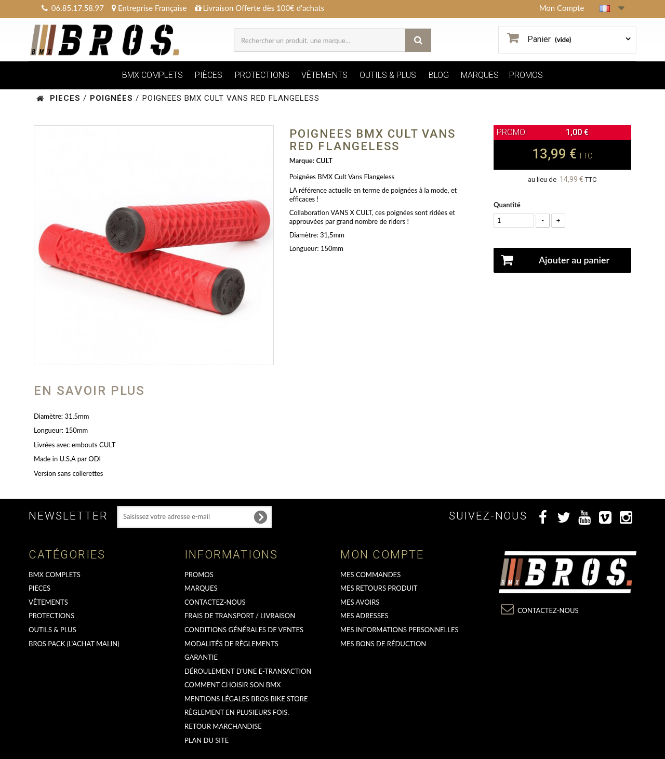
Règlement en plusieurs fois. (236, 712)
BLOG (439, 75)
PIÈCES (208, 75)
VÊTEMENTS (324, 75)
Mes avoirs (359, 602)
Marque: (301, 160)
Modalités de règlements (231, 644)
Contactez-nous (215, 602)
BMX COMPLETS (152, 75)
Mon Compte (561, 7)
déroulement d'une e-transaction (247, 671)
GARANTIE (201, 657)
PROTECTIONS (262, 75)
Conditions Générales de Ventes (243, 629)
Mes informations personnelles (399, 629)
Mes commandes (370, 574)
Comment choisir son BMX (232, 685)
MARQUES (480, 75)
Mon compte (382, 554)
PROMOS (526, 75)
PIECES (39, 588)
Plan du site (206, 740)
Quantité (507, 205)
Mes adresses (364, 615)
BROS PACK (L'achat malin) (74, 644)
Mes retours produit (378, 588)
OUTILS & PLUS (388, 75)
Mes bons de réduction (383, 644)
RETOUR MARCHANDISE (223, 726)
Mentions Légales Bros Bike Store (246, 699)
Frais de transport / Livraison (239, 615)
